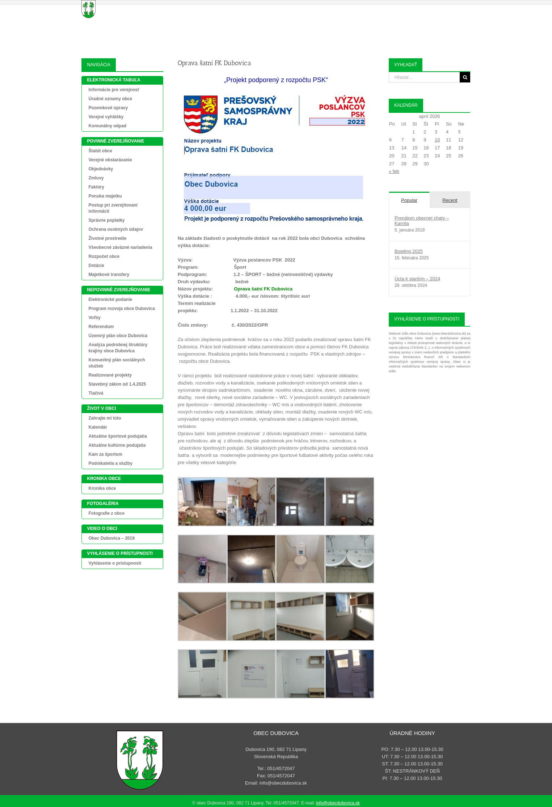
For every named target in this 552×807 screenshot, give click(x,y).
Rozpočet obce (103, 256)
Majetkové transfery (108, 274)
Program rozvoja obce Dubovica (121, 308)
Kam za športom (105, 454)
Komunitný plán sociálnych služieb (116, 363)
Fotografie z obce (106, 513)
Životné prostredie (107, 238)
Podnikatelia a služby (110, 463)
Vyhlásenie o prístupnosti (114, 563)
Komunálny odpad (107, 125)
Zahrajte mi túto (104, 418)
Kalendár (97, 427)
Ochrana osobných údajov (115, 229)
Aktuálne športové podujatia (117, 436)
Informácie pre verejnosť (113, 89)
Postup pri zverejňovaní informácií (112, 208)
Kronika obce (102, 488)
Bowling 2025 (409, 251)
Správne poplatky (106, 220)
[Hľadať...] (424, 77)
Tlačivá (95, 393)
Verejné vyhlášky (105, 116)
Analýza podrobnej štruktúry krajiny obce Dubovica (117, 347)
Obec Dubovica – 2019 (111, 538)
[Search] (465, 77)
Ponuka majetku (105, 196)
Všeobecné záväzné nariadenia (120, 247)
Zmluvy (96, 177)
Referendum (101, 326)
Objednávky (100, 168)
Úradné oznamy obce (110, 98)
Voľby (94, 317)
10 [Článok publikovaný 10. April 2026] (437, 140)
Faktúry (96, 187)
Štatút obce (100, 150)
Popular (409, 200)
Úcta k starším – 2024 (417, 278)
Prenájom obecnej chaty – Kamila (422, 220)
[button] (459, 7)
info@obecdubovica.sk (338, 803)
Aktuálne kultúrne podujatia (117, 445)
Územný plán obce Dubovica (117, 335)
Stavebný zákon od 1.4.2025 (117, 384)
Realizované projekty (109, 375)
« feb (394, 171)
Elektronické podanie (110, 299)
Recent (449, 200)
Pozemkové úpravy (108, 107)
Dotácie (96, 265)
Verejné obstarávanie (110, 159)
